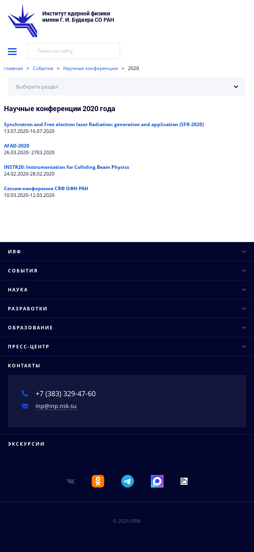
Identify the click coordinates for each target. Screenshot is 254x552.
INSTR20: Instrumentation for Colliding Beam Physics (66, 167)
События (43, 68)
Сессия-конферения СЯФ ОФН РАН (46, 188)
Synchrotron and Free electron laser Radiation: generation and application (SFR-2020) (104, 124)
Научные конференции (90, 68)
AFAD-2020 (16, 145)
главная (13, 68)
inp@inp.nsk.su (56, 406)
